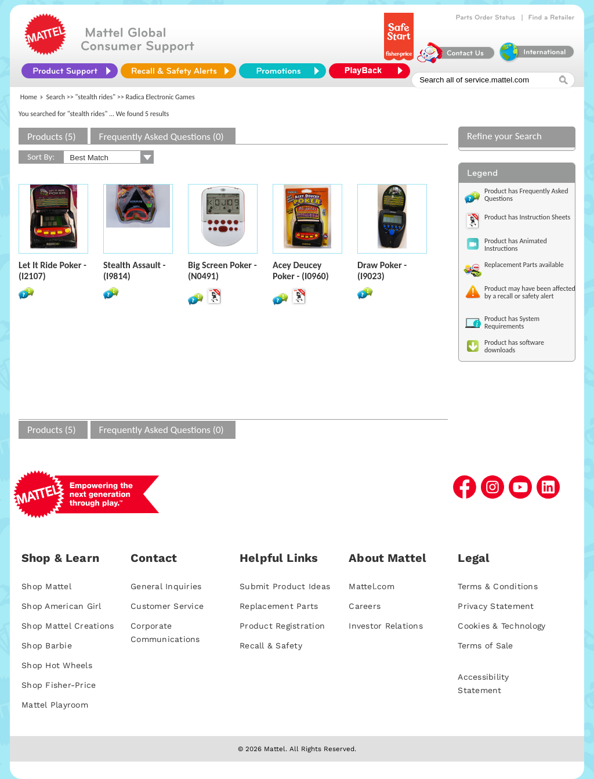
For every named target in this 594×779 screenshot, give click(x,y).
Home (28, 97)
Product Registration (282, 625)
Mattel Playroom (54, 704)
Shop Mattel (46, 586)
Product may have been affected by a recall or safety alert (529, 292)
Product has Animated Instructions (515, 245)
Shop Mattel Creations (67, 625)
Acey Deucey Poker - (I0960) (301, 270)
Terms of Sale (485, 645)
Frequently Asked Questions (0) (161, 137)
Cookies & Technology (501, 625)
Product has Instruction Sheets (527, 217)
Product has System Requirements (511, 322)
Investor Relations (386, 625)
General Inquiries (166, 586)
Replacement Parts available (524, 265)
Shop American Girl (61, 606)
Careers (365, 606)
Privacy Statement (496, 606)
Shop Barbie (46, 645)
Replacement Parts (279, 606)
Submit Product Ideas (285, 586)
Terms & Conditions (498, 586)
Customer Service (167, 606)
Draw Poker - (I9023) (382, 270)
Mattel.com (371, 586)
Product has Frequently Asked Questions (526, 195)
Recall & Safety (271, 645)
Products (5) (51, 137)
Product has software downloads (514, 346)
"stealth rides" (95, 97)
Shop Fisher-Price (58, 685)
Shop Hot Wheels (56, 665)
